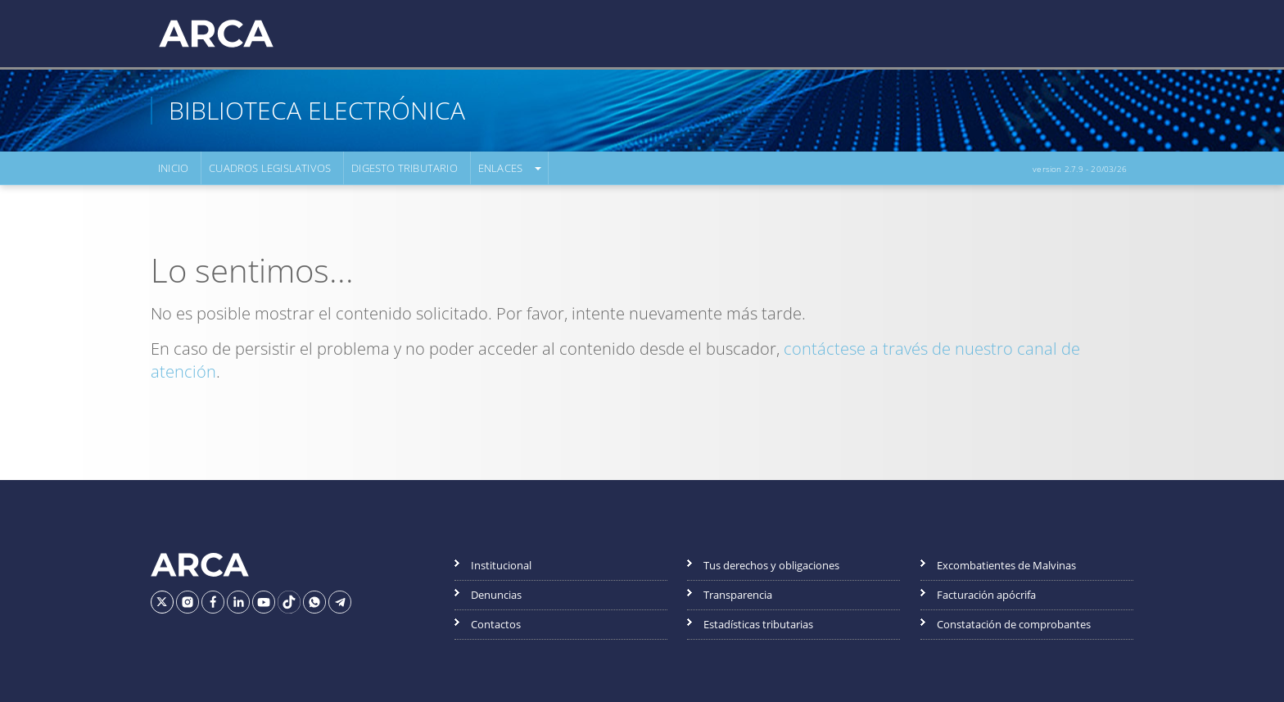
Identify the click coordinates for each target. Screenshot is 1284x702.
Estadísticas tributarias (758, 624)
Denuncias (496, 594)
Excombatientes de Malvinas (1006, 565)
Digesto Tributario (404, 168)
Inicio (173, 168)
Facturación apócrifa (986, 594)
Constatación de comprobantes (1014, 624)
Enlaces (500, 168)
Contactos (496, 624)
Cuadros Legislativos (270, 168)
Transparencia (737, 594)
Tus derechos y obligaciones (771, 565)
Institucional (501, 565)
